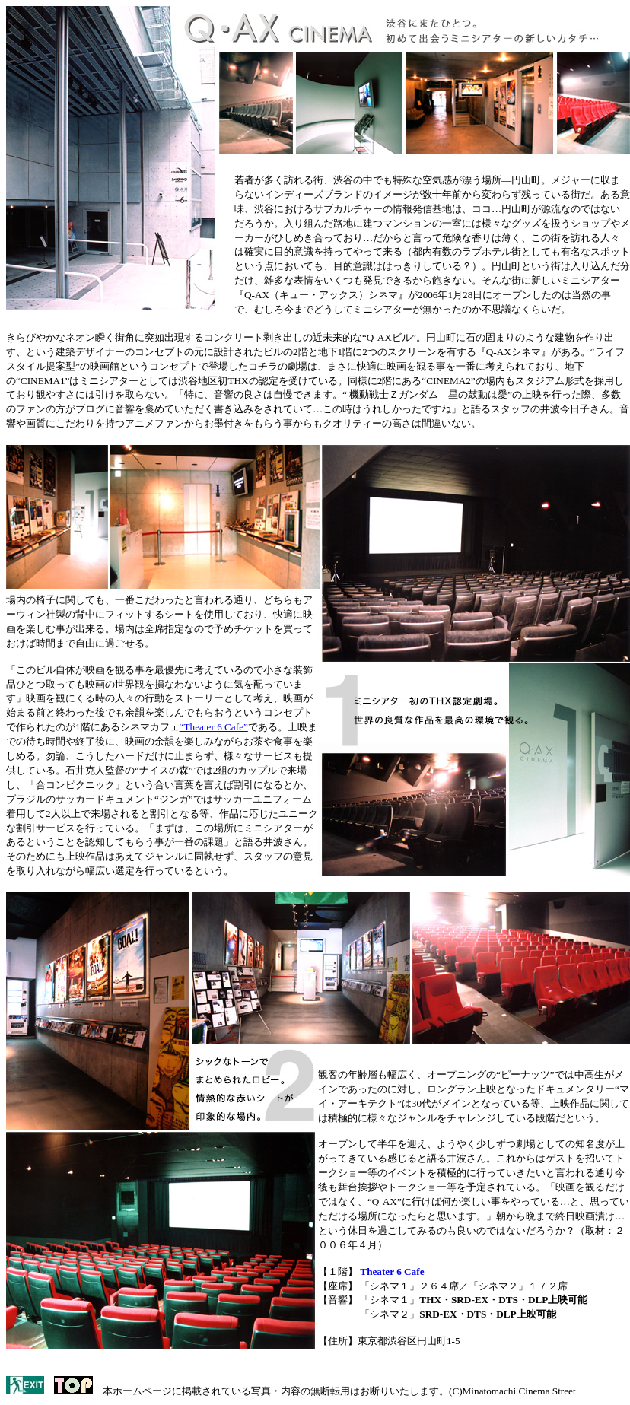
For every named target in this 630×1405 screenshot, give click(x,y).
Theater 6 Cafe (392, 1271)
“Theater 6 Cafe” (214, 727)
